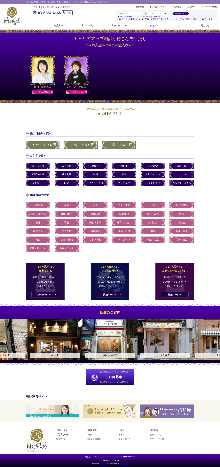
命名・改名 (153, 214)
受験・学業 (95, 222)
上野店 (90, 434)
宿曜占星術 (38, 174)
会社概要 (140, 6)
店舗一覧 (192, 6)
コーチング (124, 183)
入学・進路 (182, 239)
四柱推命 (66, 165)
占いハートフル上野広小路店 (109, 457)
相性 (95, 205)
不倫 (66, 222)
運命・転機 (124, 231)
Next (216, 342)
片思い (152, 205)
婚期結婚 (95, 214)
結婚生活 (153, 222)
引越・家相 (95, 239)
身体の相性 (67, 214)
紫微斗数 (181, 165)
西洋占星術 (38, 165)
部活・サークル (38, 248)
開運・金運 (182, 231)
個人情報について (158, 6)
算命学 (95, 165)
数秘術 (124, 165)
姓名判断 (66, 174)
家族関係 (38, 231)
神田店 (121, 434)
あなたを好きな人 (37, 214)
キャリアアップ (124, 239)
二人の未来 (124, 205)
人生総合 (181, 222)
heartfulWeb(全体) (209, 6)
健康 (153, 231)
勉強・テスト (66, 248)
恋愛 (66, 205)
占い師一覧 (87, 25)
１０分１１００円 (42, 145)
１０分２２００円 (119, 145)
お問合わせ (204, 25)
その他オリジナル (181, 183)
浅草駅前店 (92, 430)
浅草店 (121, 430)
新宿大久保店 (156, 434)
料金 (177, 25)
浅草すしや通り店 (64, 430)
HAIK (112, 460)
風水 (124, 174)
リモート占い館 (157, 439)
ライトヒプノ (153, 183)
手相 (95, 174)
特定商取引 (177, 6)
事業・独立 (153, 239)
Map (69, 13)
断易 (66, 183)
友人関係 (66, 231)
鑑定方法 (58, 25)
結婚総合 (124, 214)
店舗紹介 (152, 25)
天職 (37, 239)
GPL (121, 464)
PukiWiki (103, 464)
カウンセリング (95, 183)
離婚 (181, 214)
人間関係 (38, 205)
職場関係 (95, 231)
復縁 (37, 222)
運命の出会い (124, 222)
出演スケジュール (120, 25)
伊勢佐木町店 (124, 439)
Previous (3, 342)
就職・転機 (67, 239)
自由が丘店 (61, 439)
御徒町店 (154, 430)
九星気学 (153, 165)
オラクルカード (38, 183)
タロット (181, 174)
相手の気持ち (181, 205)
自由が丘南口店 (94, 439)
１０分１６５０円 (80, 145)
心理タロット (153, 174)
